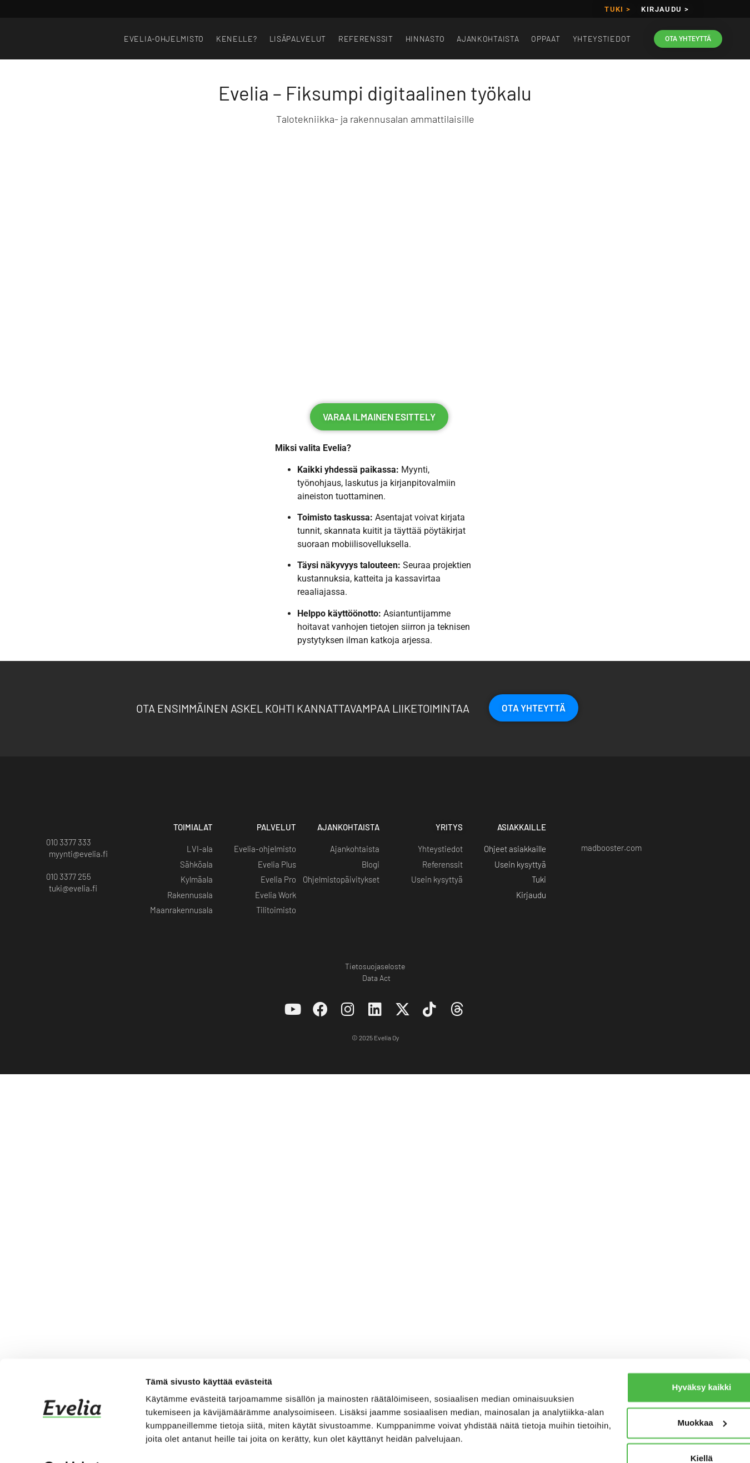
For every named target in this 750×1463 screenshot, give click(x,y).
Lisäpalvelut (297, 38)
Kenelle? (236, 38)
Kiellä (629, 1416)
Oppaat (545, 38)
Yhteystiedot (602, 38)
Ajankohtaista (488, 38)
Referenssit (365, 38)
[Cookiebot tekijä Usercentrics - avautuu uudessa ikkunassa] (72, 1441)
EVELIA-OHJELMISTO (164, 38)
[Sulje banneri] (733, 1334)
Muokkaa (629, 1381)
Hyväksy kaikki (629, 1345)
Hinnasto (425, 38)
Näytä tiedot (170, 1441)
